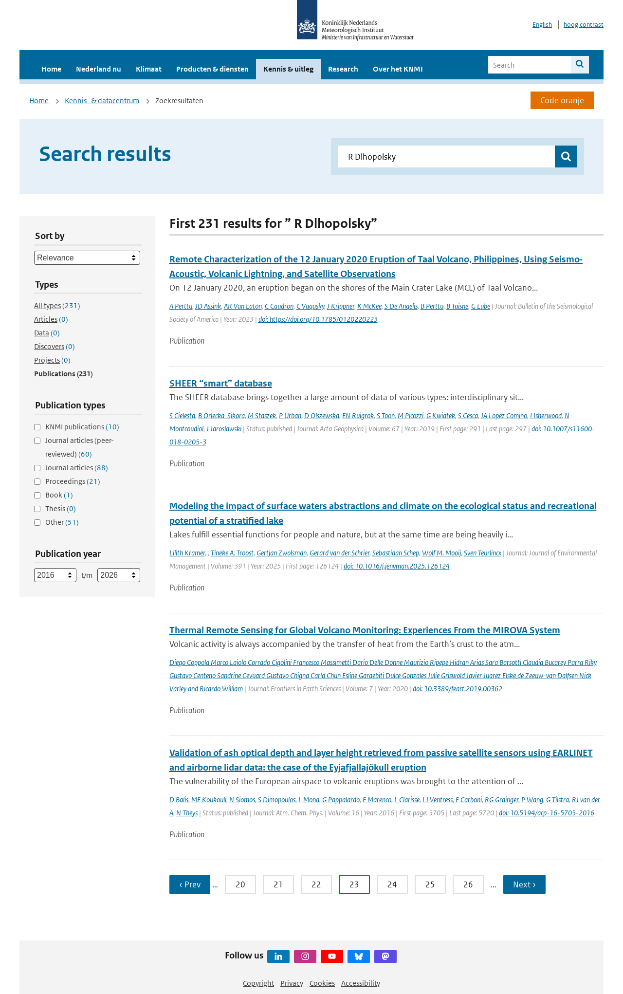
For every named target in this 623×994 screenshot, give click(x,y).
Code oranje (562, 100)
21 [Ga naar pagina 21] (278, 884)
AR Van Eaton (243, 306)
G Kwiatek (440, 415)
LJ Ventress (437, 799)
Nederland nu (98, 69)
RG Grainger (501, 799)
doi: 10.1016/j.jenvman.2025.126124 (397, 566)
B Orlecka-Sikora (221, 415)
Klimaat (149, 69)
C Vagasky (310, 306)
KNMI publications (82, 426)
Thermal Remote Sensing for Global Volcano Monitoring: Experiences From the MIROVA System (364, 630)
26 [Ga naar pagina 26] (468, 884)
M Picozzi (410, 415)
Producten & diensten (212, 69)
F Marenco (377, 799)
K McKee (369, 306)
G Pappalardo (341, 799)
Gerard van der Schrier (339, 552)
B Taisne (457, 306)
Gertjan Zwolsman (282, 552)
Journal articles (76, 467)
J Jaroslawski (223, 428)
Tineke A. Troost (232, 552)
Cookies (322, 983)
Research (343, 69)
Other (62, 522)
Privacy (291, 983)
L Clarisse (407, 799)
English (542, 24)
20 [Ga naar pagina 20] (240, 884)
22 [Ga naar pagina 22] (316, 884)
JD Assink (208, 306)
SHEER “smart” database (220, 383)
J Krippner (340, 306)
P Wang (532, 799)
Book (59, 494)
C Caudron (279, 306)
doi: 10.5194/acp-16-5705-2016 (546, 812)
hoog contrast (584, 24)
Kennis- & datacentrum (102, 100)
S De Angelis (401, 306)
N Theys (187, 812)
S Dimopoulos (276, 799)
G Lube (480, 306)
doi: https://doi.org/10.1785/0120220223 (318, 319)
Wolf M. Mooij (441, 552)
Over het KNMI (398, 69)
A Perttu (180, 306)
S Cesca (468, 415)
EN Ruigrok (358, 415)
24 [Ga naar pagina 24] (392, 884)
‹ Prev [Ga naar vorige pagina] (190, 884)
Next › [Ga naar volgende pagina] (524, 884)
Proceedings (72, 481)
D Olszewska (321, 415)
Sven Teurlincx (482, 552)
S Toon (386, 415)
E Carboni (469, 799)
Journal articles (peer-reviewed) (79, 447)
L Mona (308, 799)
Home (51, 69)
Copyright (258, 983)
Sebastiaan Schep (395, 552)
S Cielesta (182, 415)
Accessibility (360, 983)
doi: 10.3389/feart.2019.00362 (457, 688)
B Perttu (432, 306)
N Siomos (242, 799)
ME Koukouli (208, 799)
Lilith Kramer (187, 552)
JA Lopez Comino (504, 415)
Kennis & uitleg (288, 69)
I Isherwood (546, 415)
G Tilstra (557, 799)
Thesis (60, 508)
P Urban (290, 415)
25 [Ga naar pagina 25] (430, 884)
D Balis (178, 799)
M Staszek (262, 415)
